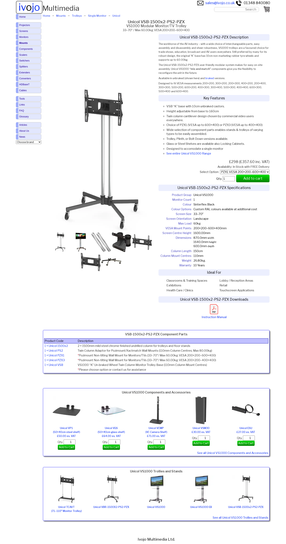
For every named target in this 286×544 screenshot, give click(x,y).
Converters (25, 78)
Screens (23, 31)
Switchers (24, 60)
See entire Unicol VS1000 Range (188, 153)
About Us (24, 131)
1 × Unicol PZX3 (54, 360)
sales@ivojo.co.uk (216, 3)
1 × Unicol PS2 (53, 350)
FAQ (21, 110)
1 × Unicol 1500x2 (56, 346)
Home (22, 16)
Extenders (24, 72)
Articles (23, 125)
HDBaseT (24, 84)
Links (22, 104)
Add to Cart (66, 447)
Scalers (23, 55)
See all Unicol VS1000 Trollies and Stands (240, 517)
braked (209, 78)
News (22, 136)
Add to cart (252, 178)
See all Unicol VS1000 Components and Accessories (232, 453)
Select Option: (210, 172)
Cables (23, 90)
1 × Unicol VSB (53, 365)
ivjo (29, 7)
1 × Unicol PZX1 (54, 355)
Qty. (66, 442)
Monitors (23, 37)
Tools (22, 98)
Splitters (23, 66)
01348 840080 (253, 3)
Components (26, 49)
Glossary (24, 116)
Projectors (24, 25)
